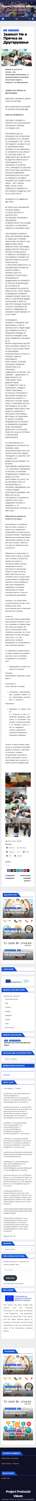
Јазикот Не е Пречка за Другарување (16, 38)
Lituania (8, 1007)
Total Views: (6, 1458)
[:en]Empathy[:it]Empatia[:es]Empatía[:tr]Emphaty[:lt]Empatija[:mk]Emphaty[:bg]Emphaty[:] (17, 1211)
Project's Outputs (10, 908)
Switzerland (9, 1027)
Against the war (9, 1236)
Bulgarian (8, 1015)
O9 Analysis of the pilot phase (18, 932)
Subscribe (10, 1278)
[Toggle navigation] (16, 19)
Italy (6, 1003)
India (7, 1023)
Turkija (7, 1019)
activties (6, 1075)
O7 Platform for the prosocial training (16, 911)
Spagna (7, 1011)
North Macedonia (13, 30)
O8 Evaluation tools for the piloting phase (17, 953)
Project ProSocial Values (18, 6)
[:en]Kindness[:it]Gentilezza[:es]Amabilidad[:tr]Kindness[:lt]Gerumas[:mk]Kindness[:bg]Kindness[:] (18, 1154)
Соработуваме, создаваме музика (25, 878)
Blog (5, 30)
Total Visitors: (6, 1463)
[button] (29, 19)
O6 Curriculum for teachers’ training (15, 1433)
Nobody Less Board (15, 1040)
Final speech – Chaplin (12, 1088)
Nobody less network (11, 996)
